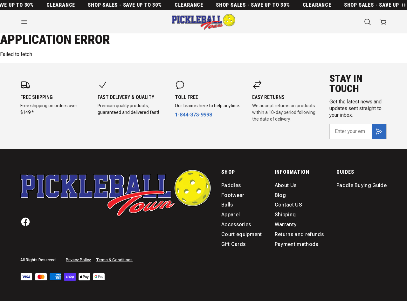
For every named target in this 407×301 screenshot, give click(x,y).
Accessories (236, 224)
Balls (227, 205)
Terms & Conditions (114, 260)
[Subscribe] (379, 131)
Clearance (63, 5)
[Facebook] (25, 222)
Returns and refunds (299, 234)
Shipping (285, 215)
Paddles (231, 185)
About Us (286, 185)
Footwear (233, 195)
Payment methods (296, 244)
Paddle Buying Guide (361, 185)
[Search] (367, 22)
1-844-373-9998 (193, 115)
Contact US (288, 205)
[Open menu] (76, 22)
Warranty (286, 224)
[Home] (203, 22)
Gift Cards (233, 244)
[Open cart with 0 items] (383, 22)
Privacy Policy (78, 260)
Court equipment (241, 234)
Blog (280, 195)
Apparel (230, 215)
